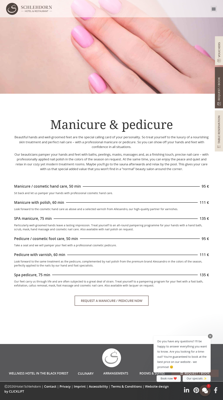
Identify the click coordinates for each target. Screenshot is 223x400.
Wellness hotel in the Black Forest (38, 373)
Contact (50, 386)
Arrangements (115, 373)
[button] (214, 9)
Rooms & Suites (152, 373)
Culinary (86, 373)
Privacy (65, 386)
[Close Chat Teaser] (210, 336)
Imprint (80, 386)
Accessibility (98, 386)
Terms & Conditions (126, 386)
